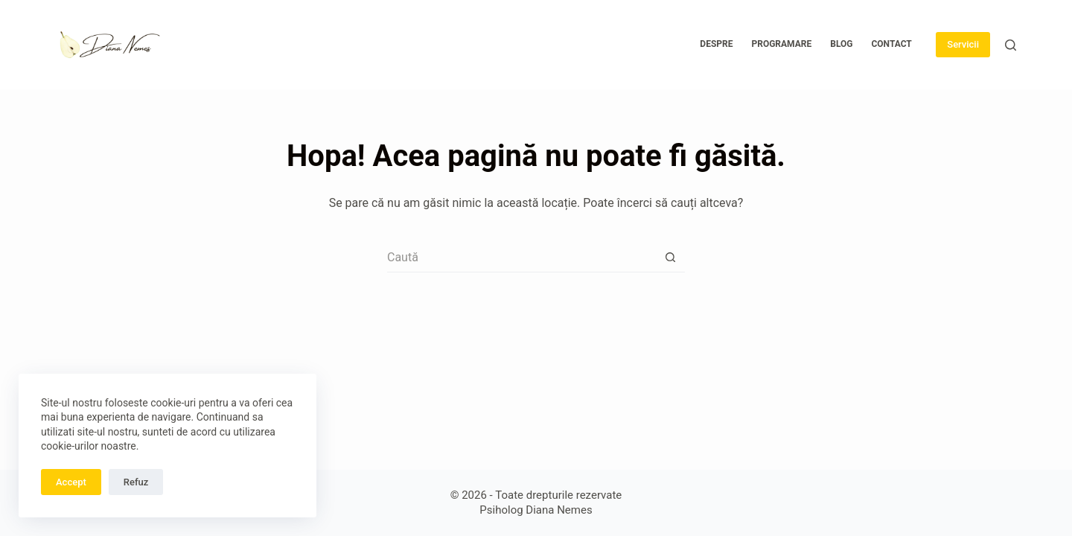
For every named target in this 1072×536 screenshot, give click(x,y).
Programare (781, 44)
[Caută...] (521, 257)
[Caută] (1010, 45)
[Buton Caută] (670, 257)
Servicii (963, 44)
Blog (841, 44)
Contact (891, 44)
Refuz (136, 482)
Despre (716, 44)
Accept (71, 482)
